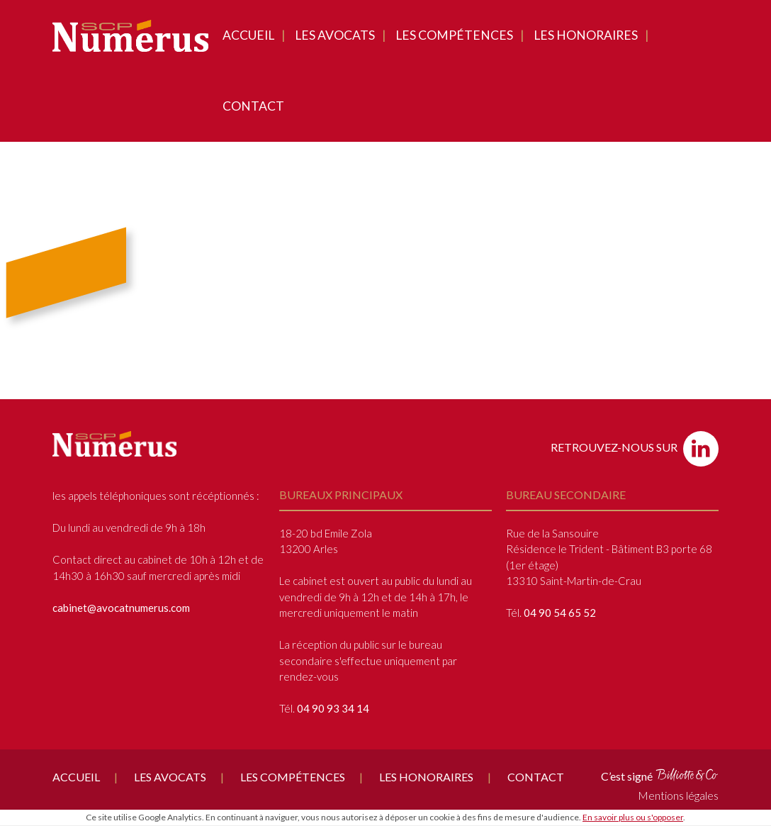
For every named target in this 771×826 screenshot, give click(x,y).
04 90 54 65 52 (560, 612)
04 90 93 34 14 (333, 708)
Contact (253, 106)
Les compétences (454, 35)
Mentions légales (678, 795)
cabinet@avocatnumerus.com (121, 607)
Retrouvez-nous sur (635, 449)
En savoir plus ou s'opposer (633, 817)
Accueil (248, 35)
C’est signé (660, 775)
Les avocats (335, 35)
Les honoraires (586, 35)
